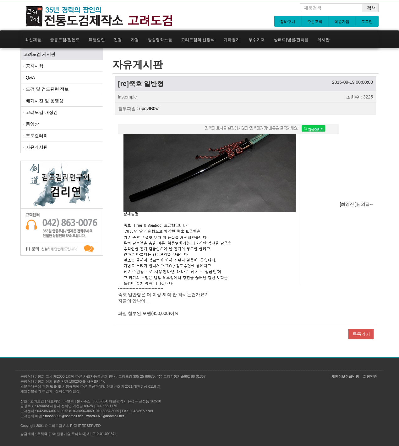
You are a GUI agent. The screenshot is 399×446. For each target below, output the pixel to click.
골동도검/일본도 (65, 39)
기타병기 (231, 39)
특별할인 (97, 39)
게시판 (323, 39)
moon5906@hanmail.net (64, 416)
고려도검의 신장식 (198, 39)
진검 (118, 39)
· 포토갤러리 (35, 135)
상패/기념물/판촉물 (291, 39)
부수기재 (257, 39)
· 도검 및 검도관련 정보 (46, 89)
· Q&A (29, 77)
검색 (371, 7)
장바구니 (287, 21)
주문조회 (314, 21)
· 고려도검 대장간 (40, 112)
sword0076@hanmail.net (104, 416)
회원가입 (341, 21)
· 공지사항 (33, 65)
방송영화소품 (160, 39)
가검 (135, 39)
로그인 (367, 21)
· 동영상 (31, 123)
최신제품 (33, 39)
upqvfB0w (148, 108)
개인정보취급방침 (345, 376)
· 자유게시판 (35, 147)
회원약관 (370, 376)
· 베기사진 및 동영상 (43, 100)
